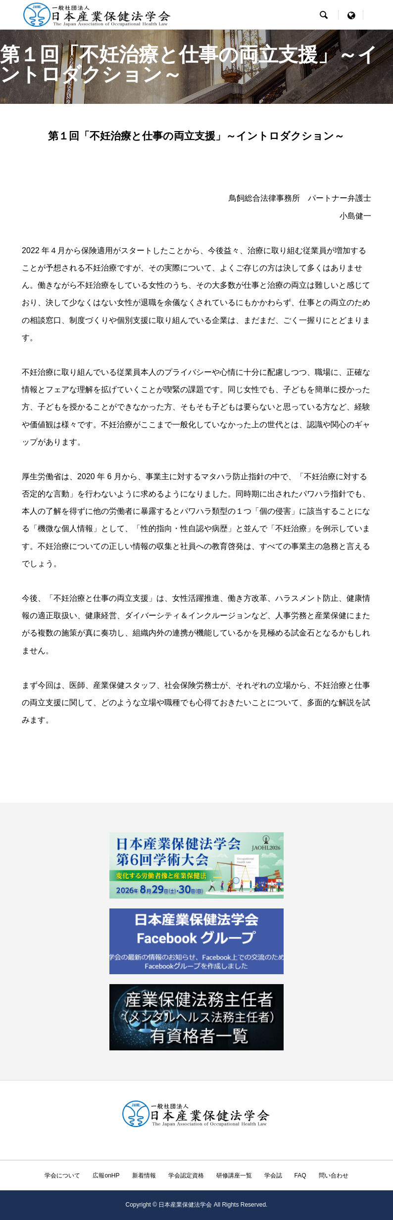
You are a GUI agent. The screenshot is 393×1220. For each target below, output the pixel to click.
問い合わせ (333, 1175)
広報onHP (106, 1175)
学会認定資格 (186, 1175)
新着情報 (144, 1175)
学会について (62, 1175)
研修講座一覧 (234, 1175)
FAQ (300, 1175)
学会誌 (273, 1175)
